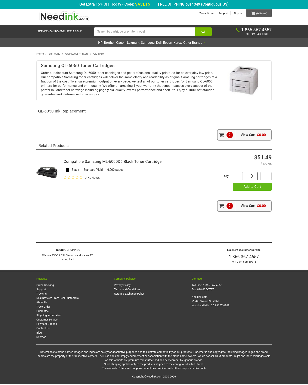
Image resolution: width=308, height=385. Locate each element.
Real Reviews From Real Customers (57, 299)
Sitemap (41, 337)
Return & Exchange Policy (129, 294)
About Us (41, 303)
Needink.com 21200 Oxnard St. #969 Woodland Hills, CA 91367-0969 (211, 302)
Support (222, 13)
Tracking (41, 294)
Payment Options (46, 325)
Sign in (236, 13)
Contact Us (43, 329)
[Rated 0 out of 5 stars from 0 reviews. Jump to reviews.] (82, 178)
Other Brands (216, 44)
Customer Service (47, 320)
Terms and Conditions (127, 290)
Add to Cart (252, 188)
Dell (164, 44)
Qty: (225, 176)
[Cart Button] (258, 13)
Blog (39, 333)
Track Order (205, 13)
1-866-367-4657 (244, 257)
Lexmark (127, 44)
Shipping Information (48, 316)
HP (78, 44)
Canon (110, 44)
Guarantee (42, 311)
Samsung (147, 44)
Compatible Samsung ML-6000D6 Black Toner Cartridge (113, 162)
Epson (177, 44)
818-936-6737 (205, 290)
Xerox (193, 44)
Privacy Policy (122, 286)
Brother (92, 44)
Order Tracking (45, 286)
